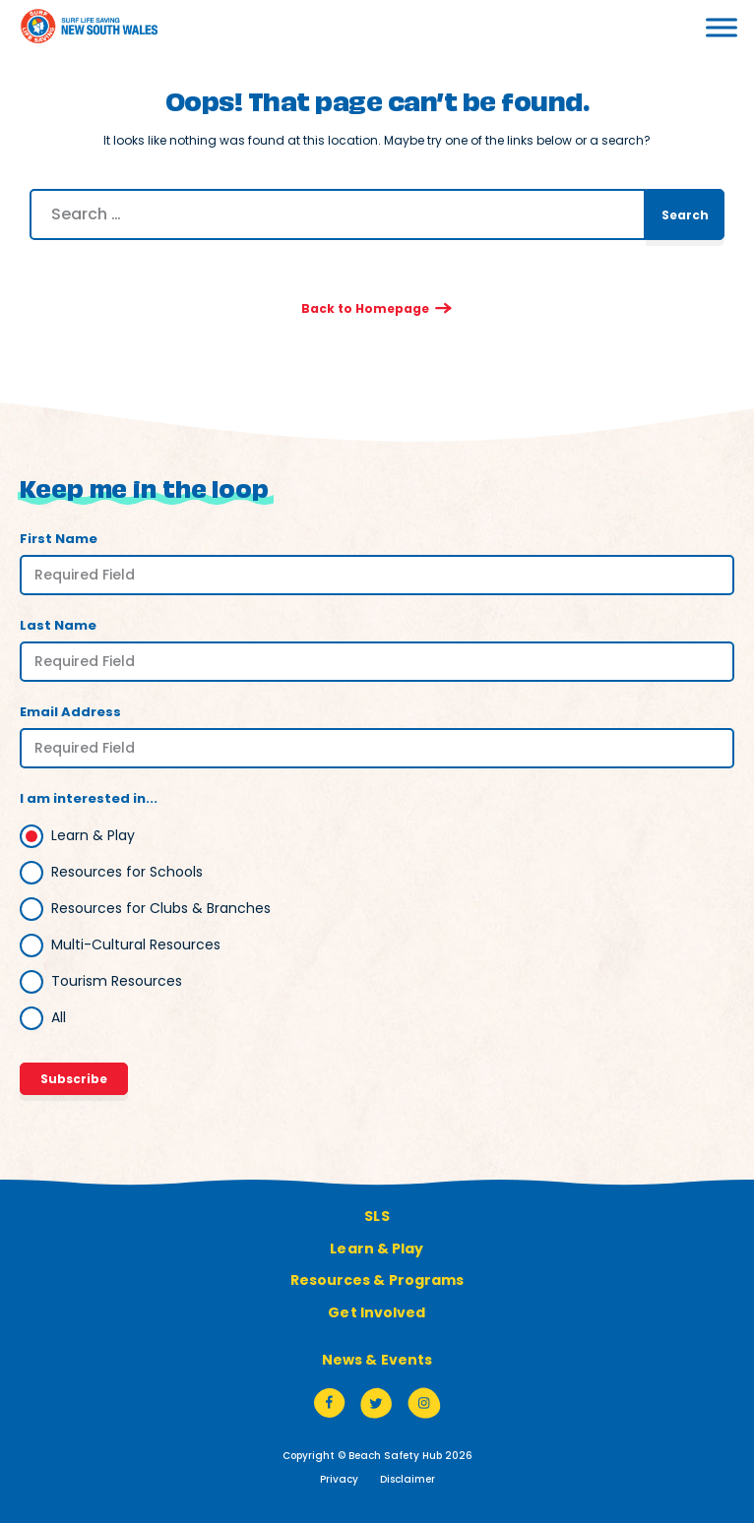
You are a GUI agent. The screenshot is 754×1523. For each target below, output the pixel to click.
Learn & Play (93, 835)
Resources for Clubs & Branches (161, 908)
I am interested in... (88, 798)
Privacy (339, 1479)
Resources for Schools (127, 872)
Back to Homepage (365, 308)
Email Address (70, 711)
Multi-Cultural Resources (135, 944)
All (58, 1017)
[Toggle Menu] (694, 27)
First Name (58, 538)
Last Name (58, 625)
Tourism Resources (116, 981)
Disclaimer (407, 1479)
